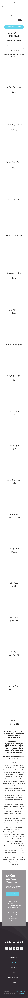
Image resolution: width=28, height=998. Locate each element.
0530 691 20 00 (10, 54)
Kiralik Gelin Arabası (20, 991)
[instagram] (11, 15)
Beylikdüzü (17, 788)
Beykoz (14, 786)
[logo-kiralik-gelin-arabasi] (6, 18)
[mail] (16, 15)
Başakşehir (8, 779)
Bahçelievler (16, 772)
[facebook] (9, 15)
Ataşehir (12, 765)
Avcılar (14, 767)
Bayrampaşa (12, 781)
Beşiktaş (14, 783)
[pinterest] (14, 948)
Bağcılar (14, 770)
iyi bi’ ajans (22, 993)
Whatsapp (21, 48)
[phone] (18, 15)
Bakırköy (20, 774)
